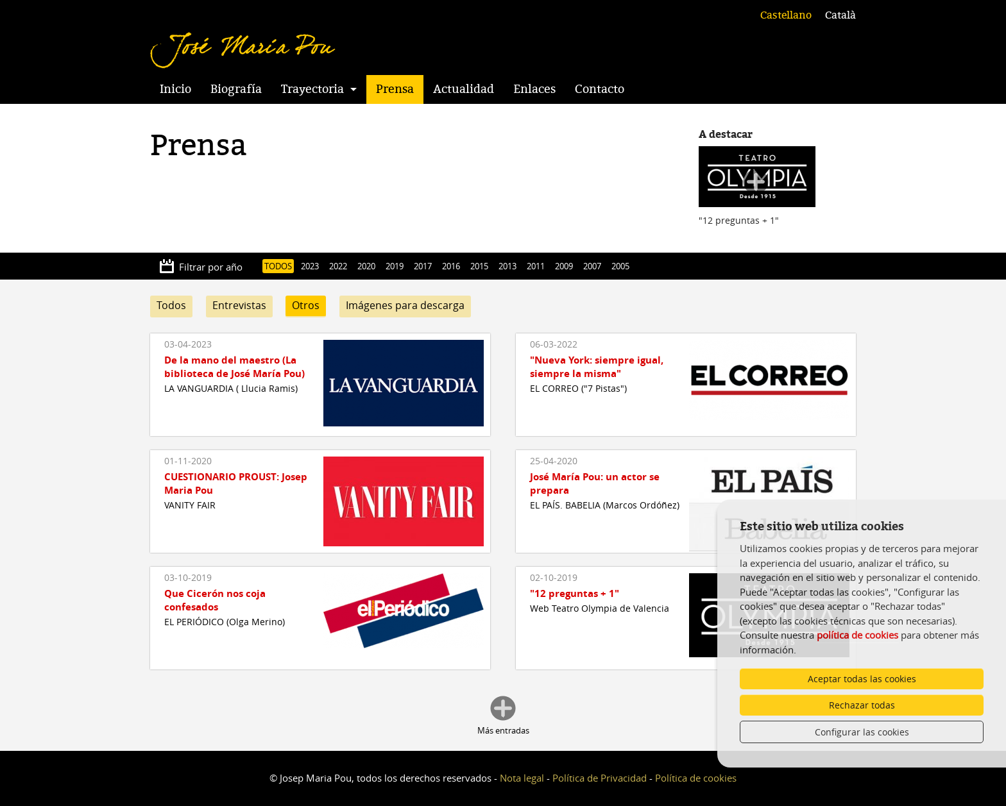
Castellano (786, 15)
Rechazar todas (862, 705)
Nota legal (522, 777)
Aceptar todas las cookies (862, 679)
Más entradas (503, 730)
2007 (592, 266)
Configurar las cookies (862, 732)
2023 (310, 266)
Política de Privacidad (599, 777)
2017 (423, 266)
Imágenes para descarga (405, 305)
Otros (306, 305)
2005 (620, 266)
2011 (536, 266)
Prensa (395, 89)
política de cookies (857, 634)
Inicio (175, 89)
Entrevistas (239, 305)
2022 (338, 266)
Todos (171, 305)
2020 (366, 266)
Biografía (236, 89)
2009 (564, 266)
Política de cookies (696, 777)
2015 (479, 266)
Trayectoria (312, 89)
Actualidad (463, 89)
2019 (395, 266)
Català (840, 15)
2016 (451, 266)
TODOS (278, 266)
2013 (507, 266)
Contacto (599, 89)
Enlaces (534, 89)
